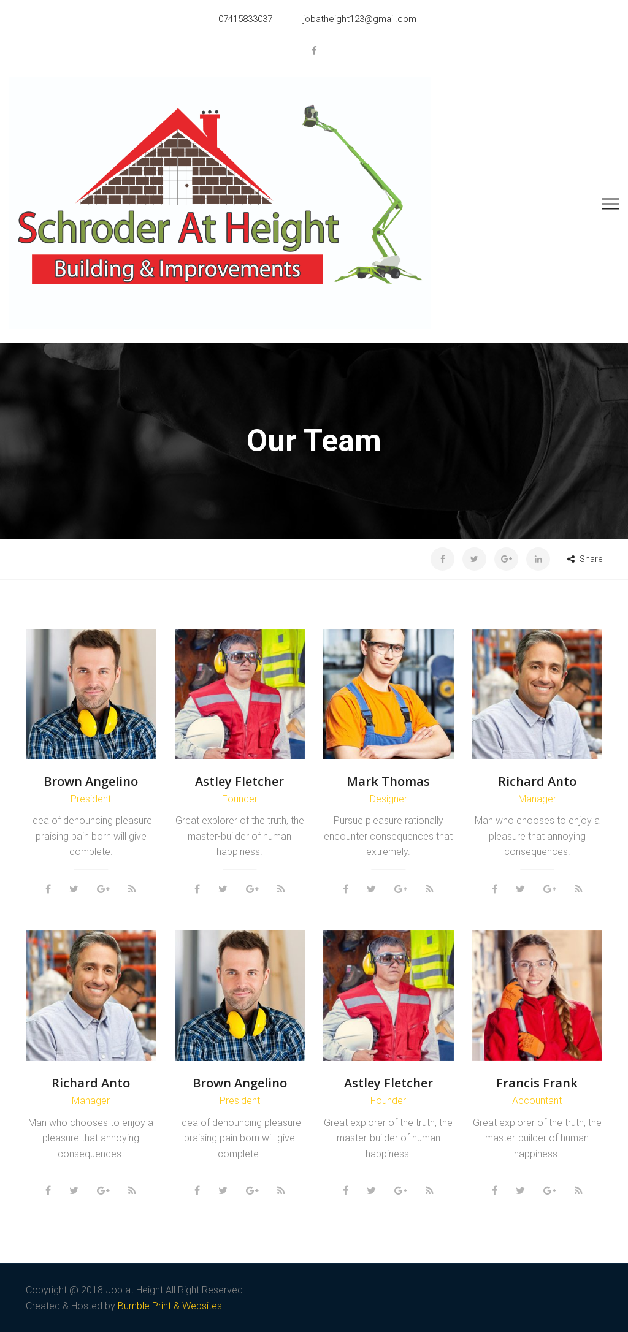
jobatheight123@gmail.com (359, 19)
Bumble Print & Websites (170, 1306)
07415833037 (245, 19)
